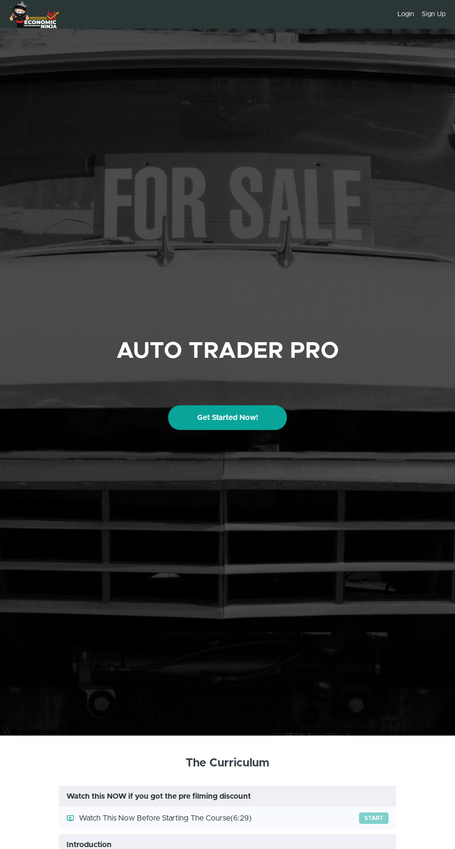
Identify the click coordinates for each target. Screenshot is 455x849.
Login (406, 14)
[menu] (418, 14)
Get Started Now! (227, 417)
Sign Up (434, 14)
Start (373, 818)
